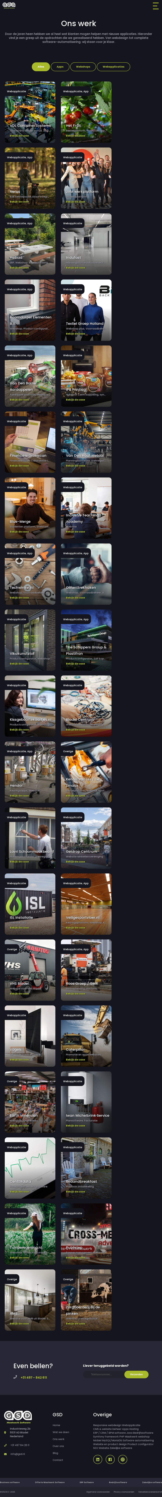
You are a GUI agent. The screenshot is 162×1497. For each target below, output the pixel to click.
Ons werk (58, 1439)
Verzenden (136, 1374)
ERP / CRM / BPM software (109, 1433)
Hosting (134, 1429)
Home (56, 1425)
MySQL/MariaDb (112, 1440)
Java (129, 1433)
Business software (10, 1482)
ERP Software (87, 1482)
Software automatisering (138, 1440)
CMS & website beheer (107, 1429)
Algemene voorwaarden (98, 1492)
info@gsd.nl (18, 1454)
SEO (95, 1448)
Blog (55, 1453)
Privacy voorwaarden (124, 1492)
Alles (41, 67)
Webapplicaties (113, 67)
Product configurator (140, 1444)
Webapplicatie (131, 1425)
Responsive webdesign (107, 1425)
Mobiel (97, 1440)
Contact (58, 1460)
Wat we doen (61, 1432)
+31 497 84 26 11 (19, 1445)
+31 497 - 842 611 (34, 1377)
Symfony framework (106, 1436)
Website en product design (110, 1444)
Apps (60, 67)
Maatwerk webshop (137, 1436)
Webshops (83, 67)
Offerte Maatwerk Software (50, 1482)
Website (104, 1448)
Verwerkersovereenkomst (150, 1492)
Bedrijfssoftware (143, 1433)
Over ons (58, 1446)
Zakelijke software (121, 1448)
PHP (121, 1436)
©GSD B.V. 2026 (7, 1492)
